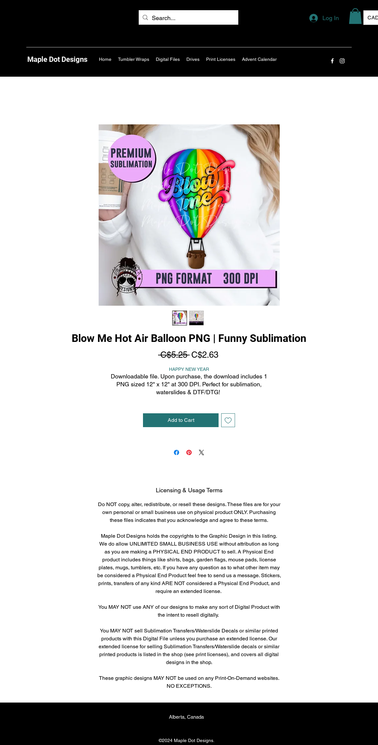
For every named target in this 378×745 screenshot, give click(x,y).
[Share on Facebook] (176, 452)
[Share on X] (201, 452)
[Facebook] (332, 61)
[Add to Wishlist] (228, 420)
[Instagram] (342, 61)
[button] (355, 16)
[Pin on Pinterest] (189, 452)
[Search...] (188, 18)
